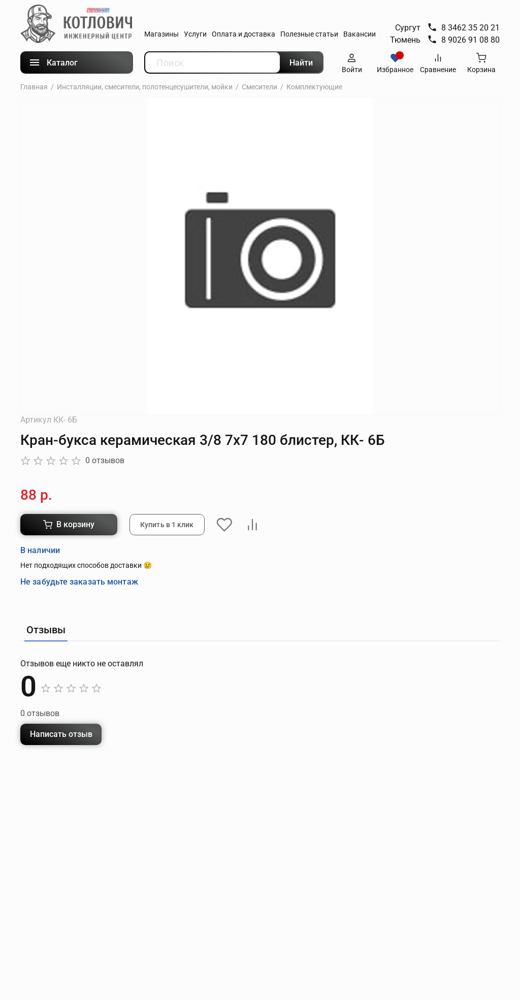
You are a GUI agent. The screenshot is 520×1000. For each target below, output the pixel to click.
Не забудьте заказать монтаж (79, 552)
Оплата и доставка (243, 34)
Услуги (195, 34)
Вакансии (359, 34)
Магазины (161, 34)
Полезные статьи (309, 34)
